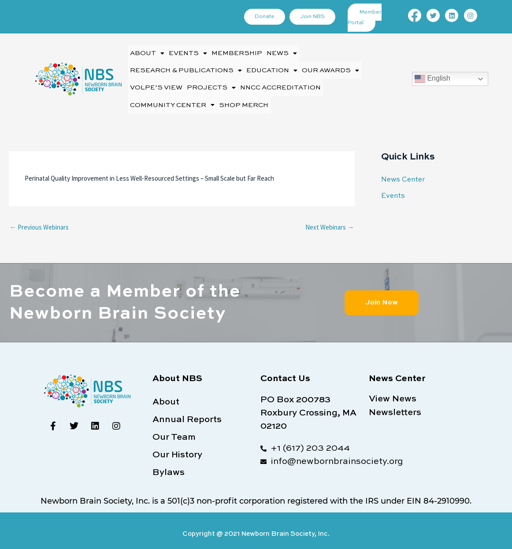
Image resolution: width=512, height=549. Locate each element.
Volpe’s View (156, 83)
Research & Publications (186, 67)
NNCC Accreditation (280, 83)
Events (188, 52)
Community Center (172, 98)
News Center (402, 172)
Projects (211, 83)
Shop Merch (243, 98)
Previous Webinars (39, 219)
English (432, 75)
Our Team (174, 430)
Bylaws (168, 465)
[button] (147, 52)
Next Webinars (329, 219)
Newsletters (395, 404)
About (147, 52)
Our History (177, 447)
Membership (236, 52)
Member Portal (365, 17)
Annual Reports (187, 412)
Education (271, 67)
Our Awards (330, 67)
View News (392, 391)
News (282, 52)
